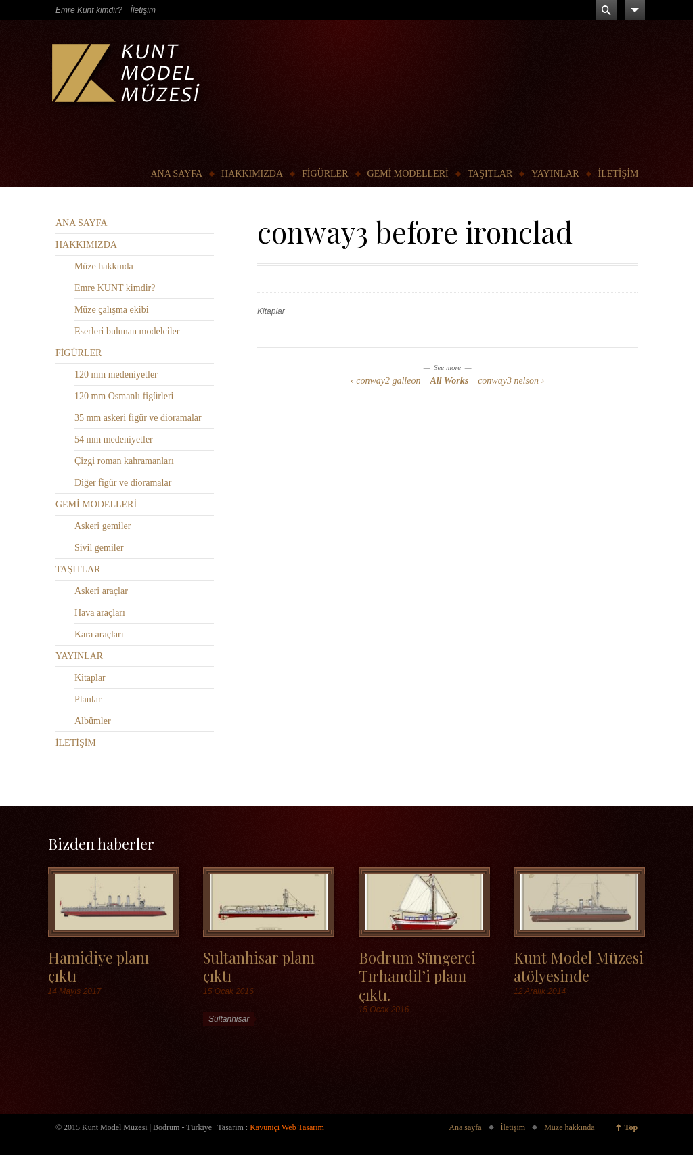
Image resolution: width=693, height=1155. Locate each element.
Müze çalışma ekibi (111, 309)
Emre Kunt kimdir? (88, 10)
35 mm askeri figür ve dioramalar (138, 418)
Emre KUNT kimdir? (115, 288)
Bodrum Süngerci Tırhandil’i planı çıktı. (417, 975)
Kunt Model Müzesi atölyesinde (579, 966)
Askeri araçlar (101, 591)
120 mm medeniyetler (116, 374)
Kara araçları (99, 634)
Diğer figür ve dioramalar (122, 483)
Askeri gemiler (102, 526)
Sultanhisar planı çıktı (259, 966)
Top (631, 1127)
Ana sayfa (465, 1127)
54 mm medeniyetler (113, 439)
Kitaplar (271, 311)
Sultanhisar (228, 1019)
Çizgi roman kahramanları (124, 461)
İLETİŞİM (618, 173)
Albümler (92, 721)
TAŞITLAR (490, 173)
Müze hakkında (103, 266)
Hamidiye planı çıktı (98, 966)
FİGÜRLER (325, 173)
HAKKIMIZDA (252, 173)
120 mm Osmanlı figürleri (124, 396)
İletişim (143, 10)
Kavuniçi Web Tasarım (287, 1127)
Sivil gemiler (99, 548)
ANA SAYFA (176, 173)
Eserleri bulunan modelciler (127, 331)
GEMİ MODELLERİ (408, 173)
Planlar (88, 699)
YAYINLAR (555, 173)
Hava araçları (99, 613)
